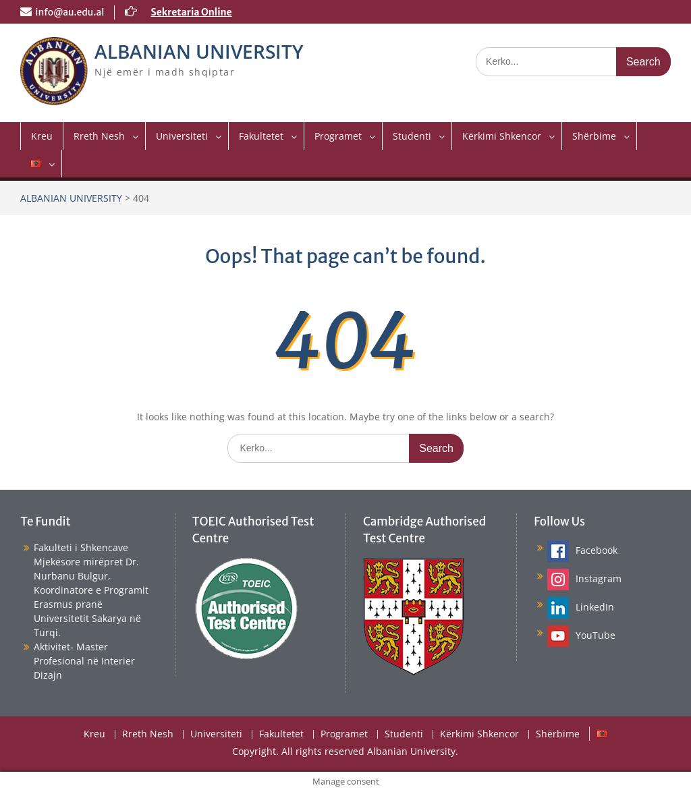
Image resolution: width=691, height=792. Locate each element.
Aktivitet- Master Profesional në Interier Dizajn (84, 660)
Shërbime (594, 136)
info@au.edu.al (69, 12)
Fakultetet (261, 136)
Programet (338, 136)
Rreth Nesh (99, 136)
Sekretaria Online (190, 12)
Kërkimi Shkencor (501, 136)
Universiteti (182, 136)
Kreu (42, 136)
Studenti (412, 136)
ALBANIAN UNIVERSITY (199, 51)
